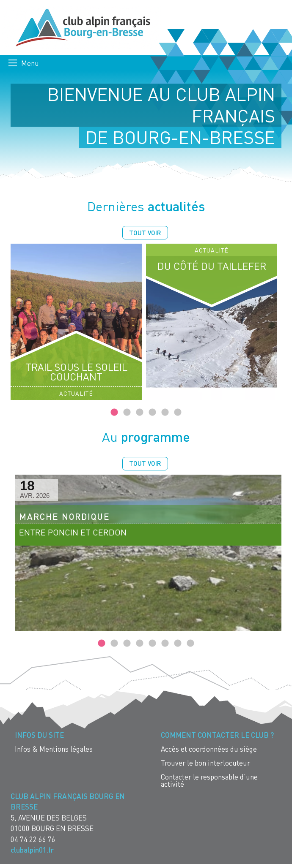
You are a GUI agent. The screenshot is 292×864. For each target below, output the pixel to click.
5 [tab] (165, 412)
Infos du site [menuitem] (39, 735)
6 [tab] (178, 412)
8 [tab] (190, 643)
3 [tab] (139, 412)
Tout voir (145, 232)
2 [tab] (127, 412)
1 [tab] (114, 412)
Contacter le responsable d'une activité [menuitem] (209, 780)
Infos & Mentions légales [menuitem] (54, 748)
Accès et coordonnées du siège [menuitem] (209, 748)
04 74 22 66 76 (33, 839)
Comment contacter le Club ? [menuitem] (217, 735)
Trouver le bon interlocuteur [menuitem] (205, 762)
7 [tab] (178, 643)
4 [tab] (152, 412)
